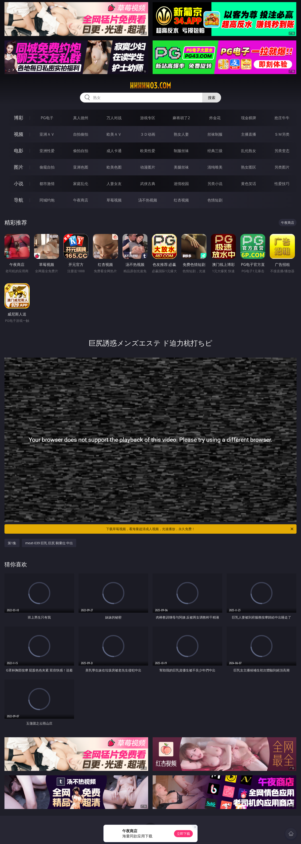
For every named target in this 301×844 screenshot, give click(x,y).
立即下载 (183, 833)
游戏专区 (147, 117)
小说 (18, 183)
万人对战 (114, 117)
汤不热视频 (147, 200)
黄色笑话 (248, 183)
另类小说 (214, 183)
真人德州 (80, 117)
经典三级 (214, 150)
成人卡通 (114, 150)
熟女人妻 (181, 134)
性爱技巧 (281, 183)
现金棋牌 (248, 117)
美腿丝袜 (181, 167)
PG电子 (47, 117)
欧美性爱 (147, 150)
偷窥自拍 (47, 167)
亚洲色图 (80, 167)
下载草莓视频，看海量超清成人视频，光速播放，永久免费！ (200, 529)
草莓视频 (114, 200)
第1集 (12, 543)
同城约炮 (47, 200)
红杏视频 (181, 200)
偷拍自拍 (80, 150)
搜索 (211, 97)
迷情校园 (181, 183)
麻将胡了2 (181, 117)
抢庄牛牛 (281, 117)
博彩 (18, 117)
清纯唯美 (214, 167)
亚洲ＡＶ (47, 134)
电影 (18, 150)
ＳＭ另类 (281, 134)
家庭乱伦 (80, 183)
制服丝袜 (181, 150)
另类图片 (281, 167)
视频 (18, 134)
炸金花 (215, 117)
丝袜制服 (214, 134)
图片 (18, 167)
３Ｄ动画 (147, 134)
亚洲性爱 (47, 150)
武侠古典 (147, 183)
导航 (18, 200)
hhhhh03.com (150, 85)
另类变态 (281, 150)
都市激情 (47, 183)
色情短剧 (214, 200)
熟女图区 (248, 167)
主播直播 (248, 134)
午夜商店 (80, 200)
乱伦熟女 (248, 150)
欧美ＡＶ (114, 134)
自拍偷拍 (80, 134)
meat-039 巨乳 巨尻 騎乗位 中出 (49, 543)
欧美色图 (114, 167)
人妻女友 (114, 183)
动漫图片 (147, 167)
